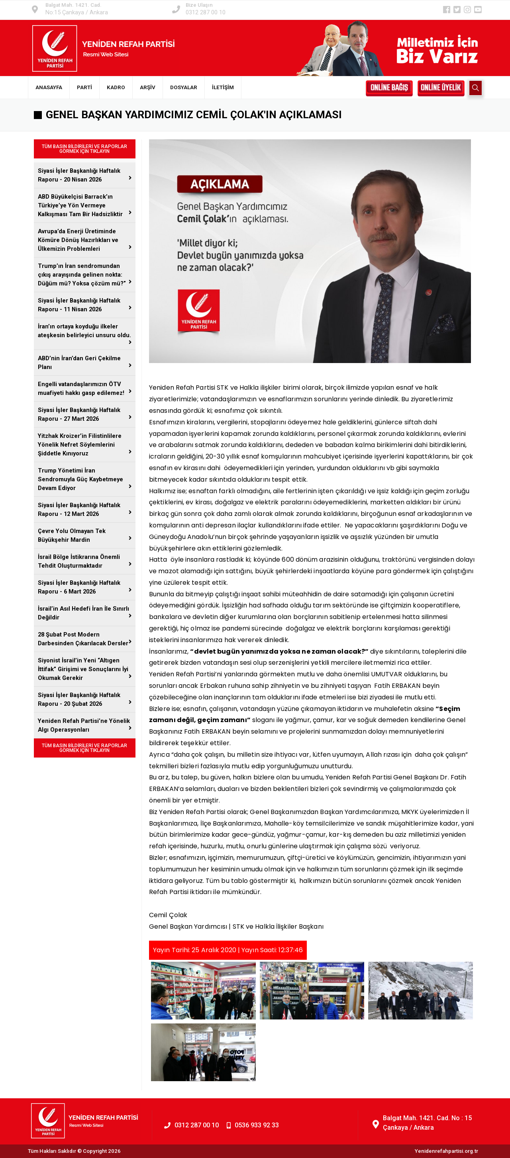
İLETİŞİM (223, 87)
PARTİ (84, 87)
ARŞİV (147, 87)
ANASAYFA (48, 87)
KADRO (116, 87)
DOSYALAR (183, 87)
